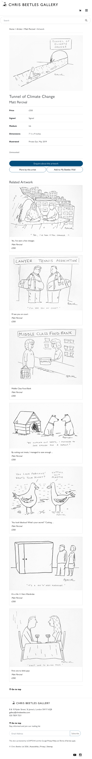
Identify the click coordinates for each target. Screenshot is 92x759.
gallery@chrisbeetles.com (19, 712)
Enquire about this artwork (46, 163)
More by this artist (27, 169)
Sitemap (50, 746)
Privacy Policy (51, 740)
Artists (19, 28)
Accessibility (34, 746)
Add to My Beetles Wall (64, 169)
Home (11, 28)
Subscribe (75, 733)
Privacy (42, 746)
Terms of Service (65, 740)
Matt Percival (29, 28)
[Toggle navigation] (86, 10)
